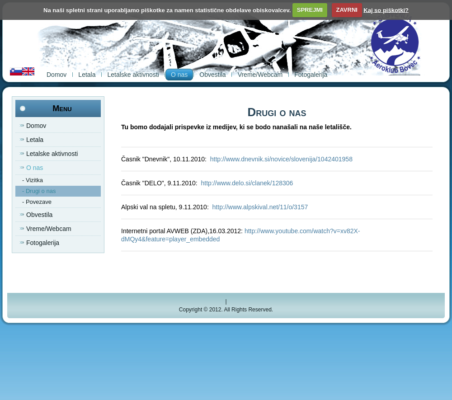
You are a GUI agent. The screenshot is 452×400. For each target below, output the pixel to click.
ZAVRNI (346, 9)
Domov (56, 74)
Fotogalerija (310, 74)
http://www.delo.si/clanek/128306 (247, 183)
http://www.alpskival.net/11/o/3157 (260, 207)
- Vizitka (32, 180)
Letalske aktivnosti (133, 74)
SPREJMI (310, 9)
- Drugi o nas (39, 191)
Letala (86, 74)
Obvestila (212, 74)
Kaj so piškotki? (386, 9)
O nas (179, 74)
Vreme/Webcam (260, 74)
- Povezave (37, 201)
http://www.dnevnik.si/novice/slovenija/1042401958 (281, 159)
